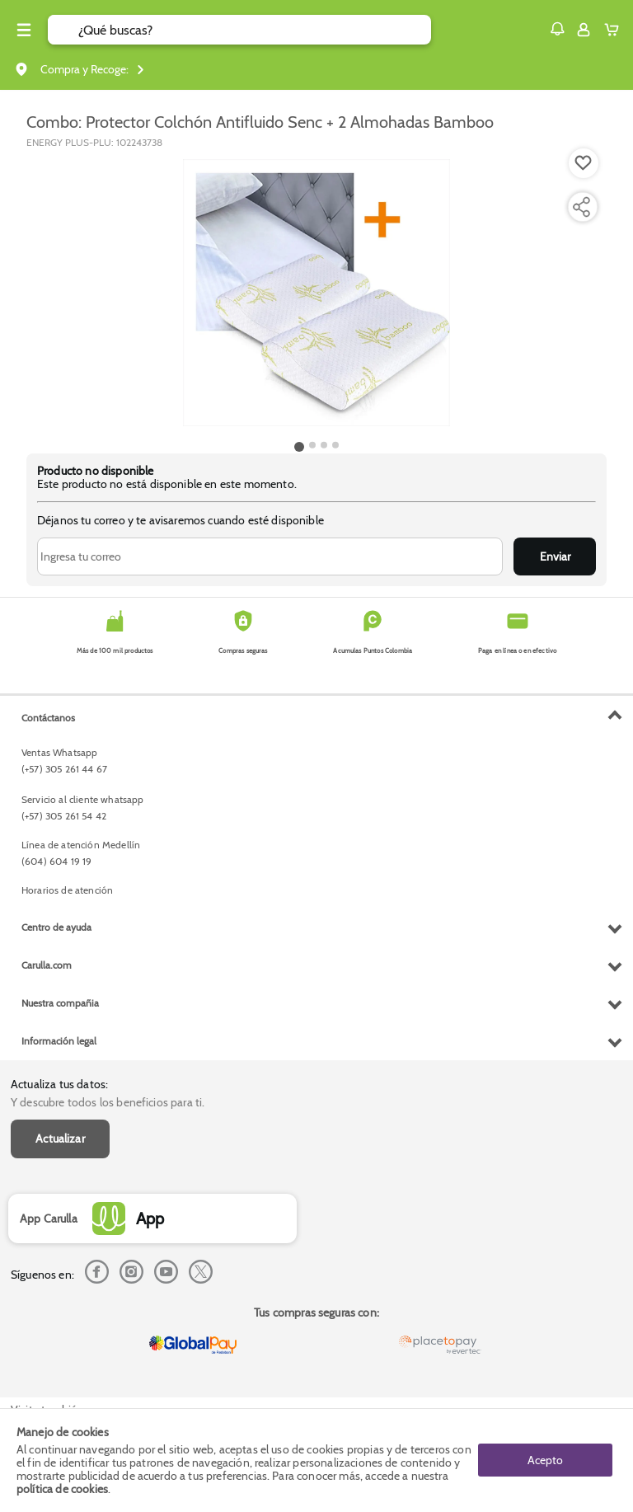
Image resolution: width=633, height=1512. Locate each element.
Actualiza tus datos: (59, 1084)
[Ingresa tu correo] (270, 556)
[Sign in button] (584, 30)
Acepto (545, 1460)
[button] (557, 28)
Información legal (58, 1041)
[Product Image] (316, 292)
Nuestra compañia (60, 1003)
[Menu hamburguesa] (24, 29)
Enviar (555, 556)
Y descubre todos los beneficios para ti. (107, 1102)
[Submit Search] (63, 30)
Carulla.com (46, 965)
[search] (254, 30)
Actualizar (60, 1138)
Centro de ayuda (56, 927)
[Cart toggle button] (615, 30)
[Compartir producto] (581, 207)
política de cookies (62, 1488)
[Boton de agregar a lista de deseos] (583, 163)
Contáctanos (48, 717)
